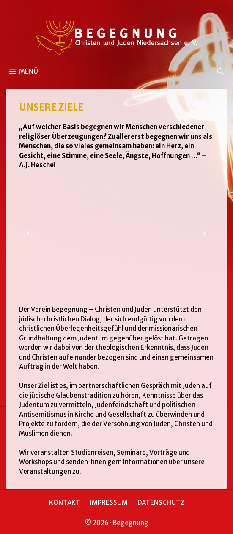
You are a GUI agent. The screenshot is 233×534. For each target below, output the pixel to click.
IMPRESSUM (109, 502)
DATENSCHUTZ (160, 502)
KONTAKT (64, 502)
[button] (28, 233)
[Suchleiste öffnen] (220, 71)
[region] (116, 233)
